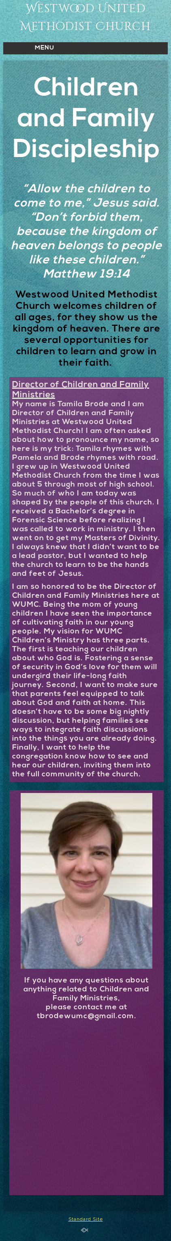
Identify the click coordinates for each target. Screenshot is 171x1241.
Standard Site (85, 1219)
